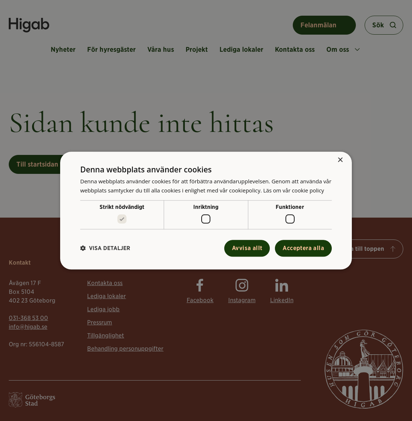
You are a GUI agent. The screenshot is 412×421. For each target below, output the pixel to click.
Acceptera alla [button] (303, 248)
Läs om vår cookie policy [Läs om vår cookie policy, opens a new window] (294, 190)
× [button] (340, 160)
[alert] (206, 210)
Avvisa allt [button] (247, 248)
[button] (105, 248)
